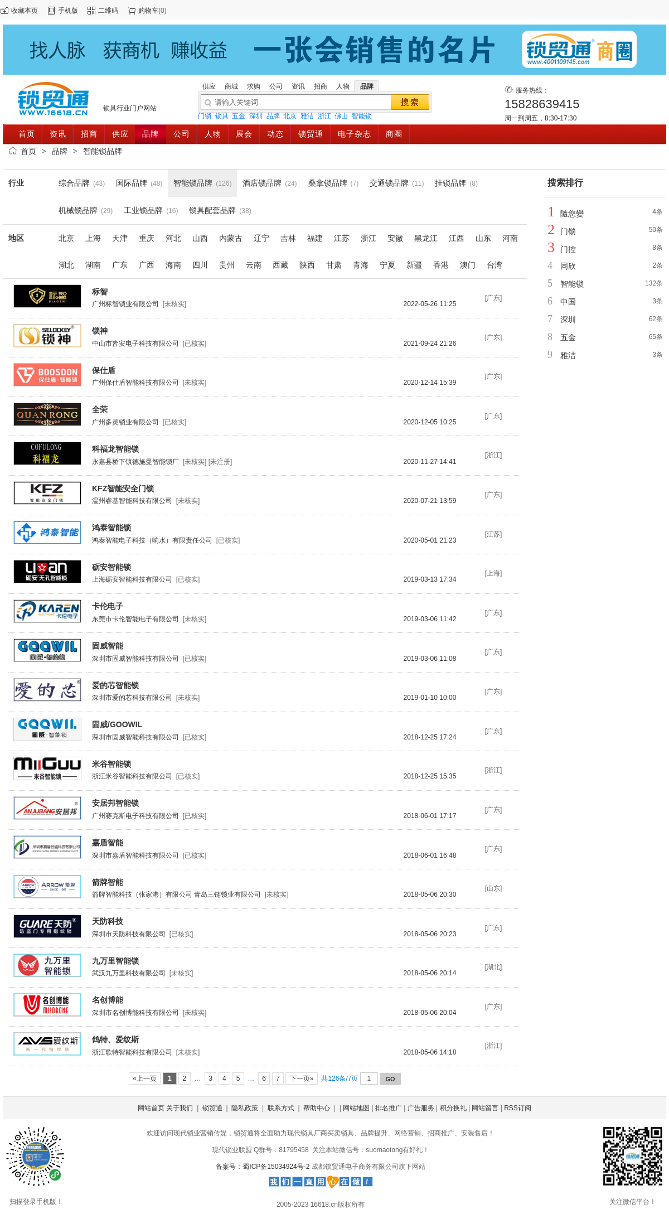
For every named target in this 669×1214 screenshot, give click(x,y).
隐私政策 (244, 1108)
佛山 (341, 116)
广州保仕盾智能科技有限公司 (135, 382)
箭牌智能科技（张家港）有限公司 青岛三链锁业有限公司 (176, 894)
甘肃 (334, 264)
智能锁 (362, 116)
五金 (238, 116)
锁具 (222, 116)
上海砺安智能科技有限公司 (132, 579)
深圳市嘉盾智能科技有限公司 (135, 855)
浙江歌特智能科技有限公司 (132, 1052)
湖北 (66, 264)
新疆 (414, 264)
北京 (290, 116)
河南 (510, 238)
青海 (361, 264)
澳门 (468, 264)
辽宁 (261, 238)
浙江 (324, 116)
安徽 (395, 238)
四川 (200, 264)
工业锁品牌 (143, 210)
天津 (120, 238)
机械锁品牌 (78, 210)
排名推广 (388, 1108)
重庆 (146, 238)
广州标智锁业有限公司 (125, 304)
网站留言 (485, 1108)
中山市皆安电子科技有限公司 (135, 343)
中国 (568, 301)
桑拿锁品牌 (327, 182)
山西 (200, 238)
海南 (173, 264)
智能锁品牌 (102, 151)
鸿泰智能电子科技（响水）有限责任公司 (152, 540)
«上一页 (144, 1078)
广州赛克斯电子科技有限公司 (135, 816)
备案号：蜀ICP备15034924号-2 (263, 1167)
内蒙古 (231, 238)
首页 (28, 151)
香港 (441, 264)
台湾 (494, 264)
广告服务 (421, 1108)
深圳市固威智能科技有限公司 (135, 658)
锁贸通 (212, 1108)
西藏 (280, 264)
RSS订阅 (517, 1108)
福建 (315, 238)
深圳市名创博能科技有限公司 (135, 1013)
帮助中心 (316, 1108)
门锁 (204, 116)
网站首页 (151, 1108)
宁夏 (387, 264)
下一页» (301, 1078)
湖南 (93, 264)
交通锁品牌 (389, 182)
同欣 (568, 266)
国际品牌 (131, 182)
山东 (483, 238)
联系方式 (281, 1108)
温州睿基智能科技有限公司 (132, 501)
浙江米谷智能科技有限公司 (132, 776)
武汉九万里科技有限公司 (129, 973)
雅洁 (307, 116)
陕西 (307, 264)
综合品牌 (74, 182)
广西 (146, 264)
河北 (173, 238)
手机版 (68, 10)
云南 (253, 264)
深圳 (256, 116)
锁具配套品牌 (212, 210)
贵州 (227, 264)
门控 (568, 249)
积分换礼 (453, 1108)
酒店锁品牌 (262, 182)
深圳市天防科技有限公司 (129, 934)
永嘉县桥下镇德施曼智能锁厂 (135, 462)
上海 (93, 238)
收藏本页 (24, 10)
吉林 (288, 238)
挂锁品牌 (450, 182)
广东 (120, 264)
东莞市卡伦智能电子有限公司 (135, 619)
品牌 (273, 116)
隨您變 (572, 213)
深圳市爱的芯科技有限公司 (132, 698)
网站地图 (356, 1108)
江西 (456, 238)
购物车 (148, 10)
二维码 (108, 10)
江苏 (342, 238)
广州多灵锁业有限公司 (125, 422)
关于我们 (179, 1108)
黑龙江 (426, 238)
